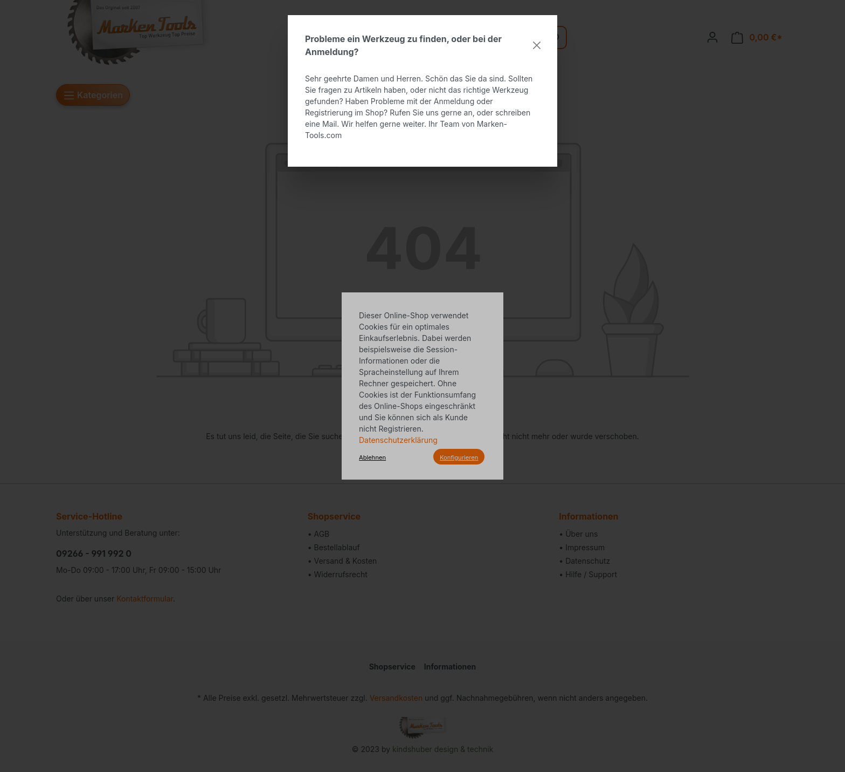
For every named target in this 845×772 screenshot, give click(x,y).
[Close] (536, 45)
